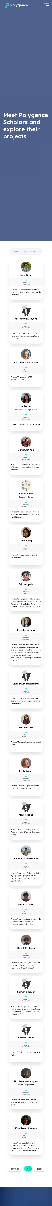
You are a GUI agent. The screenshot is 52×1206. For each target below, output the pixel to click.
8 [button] (28, 1168)
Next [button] (39, 1168)
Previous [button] (14, 1168)
